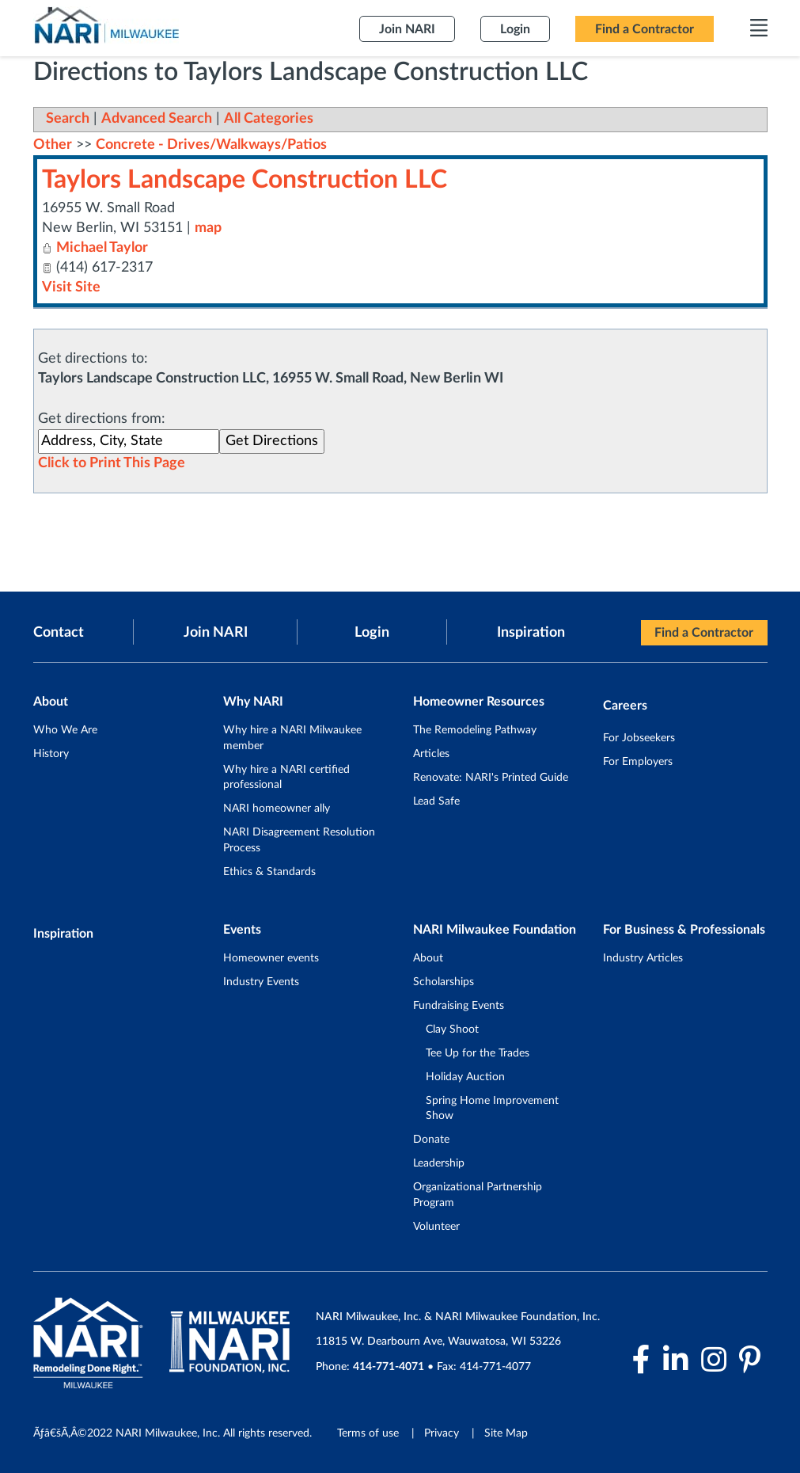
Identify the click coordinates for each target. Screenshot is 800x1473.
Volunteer (436, 1226)
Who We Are (65, 730)
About (428, 958)
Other (52, 145)
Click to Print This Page (111, 463)
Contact (58, 633)
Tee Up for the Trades (477, 1053)
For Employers (638, 761)
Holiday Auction (465, 1077)
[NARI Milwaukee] (106, 25)
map (208, 228)
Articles (431, 753)
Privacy (441, 1433)
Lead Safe (436, 801)
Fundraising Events (458, 1005)
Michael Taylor (102, 248)
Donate (431, 1139)
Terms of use (368, 1433)
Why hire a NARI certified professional (286, 777)
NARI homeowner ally (276, 808)
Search (67, 119)
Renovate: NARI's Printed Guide (490, 777)
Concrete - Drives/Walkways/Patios (211, 145)
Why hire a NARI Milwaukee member (292, 738)
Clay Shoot (452, 1029)
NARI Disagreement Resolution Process (299, 840)
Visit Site (71, 287)
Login (372, 633)
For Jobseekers (639, 738)
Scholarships (443, 982)
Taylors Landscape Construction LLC (244, 179)
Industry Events (261, 982)
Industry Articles (643, 958)
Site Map (506, 1433)
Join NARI (216, 633)
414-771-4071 (388, 1366)
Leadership (438, 1163)
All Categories (268, 119)
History (51, 753)
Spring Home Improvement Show (492, 1108)
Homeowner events (271, 958)
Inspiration (531, 633)
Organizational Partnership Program (477, 1195)
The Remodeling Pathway (474, 730)
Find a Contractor (703, 632)
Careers (625, 705)
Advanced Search (156, 119)
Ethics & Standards (269, 871)
